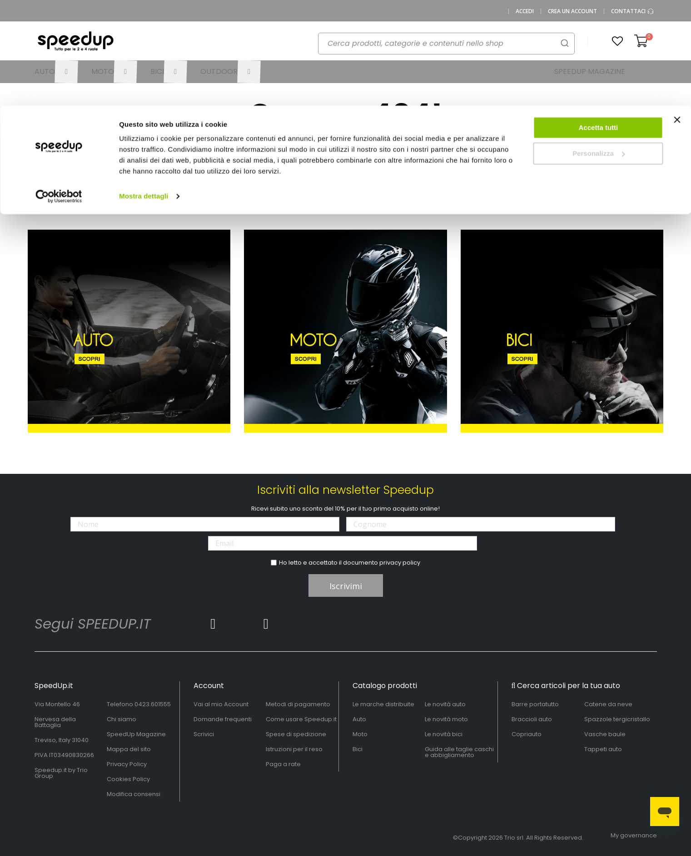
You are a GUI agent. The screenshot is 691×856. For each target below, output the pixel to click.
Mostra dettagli (143, 90)
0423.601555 (152, 704)
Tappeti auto (603, 749)
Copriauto (527, 734)
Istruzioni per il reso (294, 749)
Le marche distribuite (383, 704)
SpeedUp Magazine (136, 734)
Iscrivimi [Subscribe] (345, 586)
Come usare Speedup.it (301, 719)
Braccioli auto (532, 719)
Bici (358, 749)
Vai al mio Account (221, 704)
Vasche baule (605, 734)
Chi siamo (121, 719)
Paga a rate (283, 764)
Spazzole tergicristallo (617, 719)
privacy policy (399, 562)
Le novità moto (446, 719)
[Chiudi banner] (677, 18)
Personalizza (598, 48)
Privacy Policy (127, 764)
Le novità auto (445, 704)
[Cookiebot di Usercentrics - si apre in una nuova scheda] (59, 91)
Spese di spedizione (296, 734)
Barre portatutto (535, 704)
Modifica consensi (133, 794)
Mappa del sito (129, 749)
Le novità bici (443, 734)
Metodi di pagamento (298, 704)
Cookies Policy (128, 779)
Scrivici (204, 734)
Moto (360, 734)
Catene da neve (608, 704)
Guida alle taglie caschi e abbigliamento (459, 752)
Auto (359, 719)
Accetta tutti (598, 22)
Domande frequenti (223, 719)
